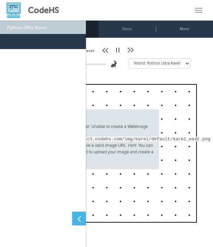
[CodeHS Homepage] (35, 10)
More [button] (184, 29)
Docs (127, 29)
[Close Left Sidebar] (79, 218)
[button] (106, 50)
